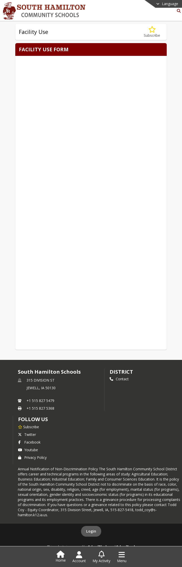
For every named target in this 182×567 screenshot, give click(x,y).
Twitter (27, 434)
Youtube (28, 449)
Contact (119, 378)
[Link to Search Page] (178, 10)
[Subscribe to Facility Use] (152, 32)
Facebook (29, 442)
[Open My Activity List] (101, 557)
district (121, 371)
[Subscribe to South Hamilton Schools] (28, 427)
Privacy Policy (32, 457)
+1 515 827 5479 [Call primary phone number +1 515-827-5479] (40, 400)
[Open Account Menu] (79, 557)
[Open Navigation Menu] (121, 557)
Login (91, 531)
